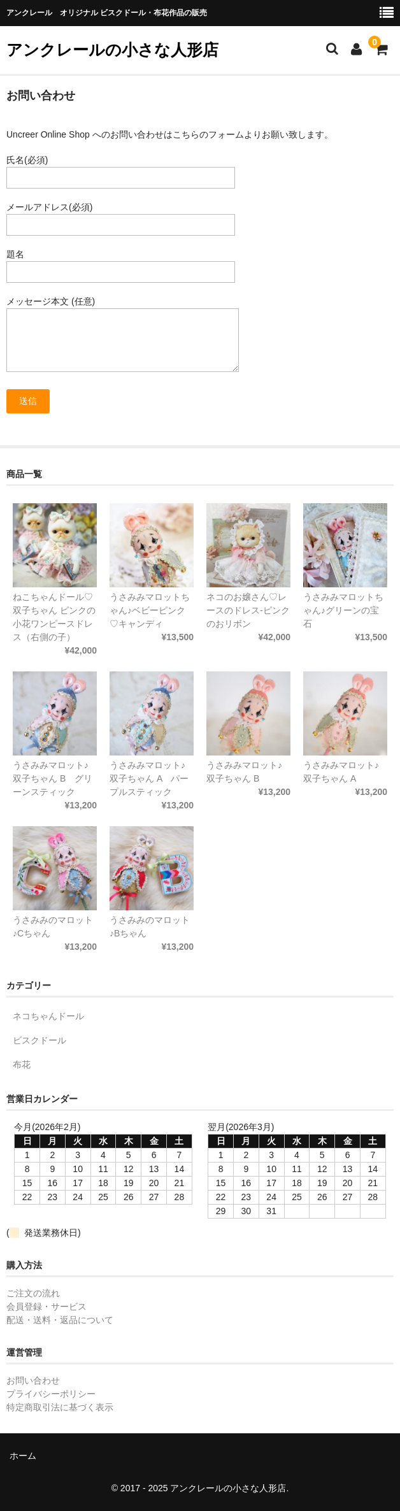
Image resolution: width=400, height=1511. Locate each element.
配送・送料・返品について (59, 1320)
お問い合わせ (33, 1380)
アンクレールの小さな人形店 (112, 50)
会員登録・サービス (46, 1306)
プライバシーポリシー (51, 1394)
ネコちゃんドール (48, 1016)
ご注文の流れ (33, 1293)
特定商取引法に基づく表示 (59, 1407)
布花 (22, 1064)
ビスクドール (39, 1040)
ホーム (23, 1455)
